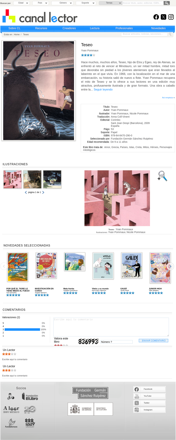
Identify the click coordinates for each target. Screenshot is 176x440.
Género (62, 3)
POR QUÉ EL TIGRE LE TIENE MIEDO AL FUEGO (18, 290)
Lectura (94, 28)
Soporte (85, 3)
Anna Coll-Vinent (120, 116)
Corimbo (115, 119)
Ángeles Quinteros (70, 290)
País (40, 3)
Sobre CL (14, 28)
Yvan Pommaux (89, 50)
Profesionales (124, 28)
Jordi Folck (124, 290)
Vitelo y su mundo (100, 289)
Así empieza (168, 97)
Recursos (41, 28)
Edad (20, 3)
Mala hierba (68, 289)
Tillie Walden (154, 290)
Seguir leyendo (103, 89)
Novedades (158, 28)
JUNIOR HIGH (155, 289)
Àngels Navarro (41, 293)
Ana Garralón (11, 293)
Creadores (69, 28)
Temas (109, 3)
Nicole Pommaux (139, 113)
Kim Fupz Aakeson (99, 290)
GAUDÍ (123, 289)
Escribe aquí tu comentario (111, 327)
